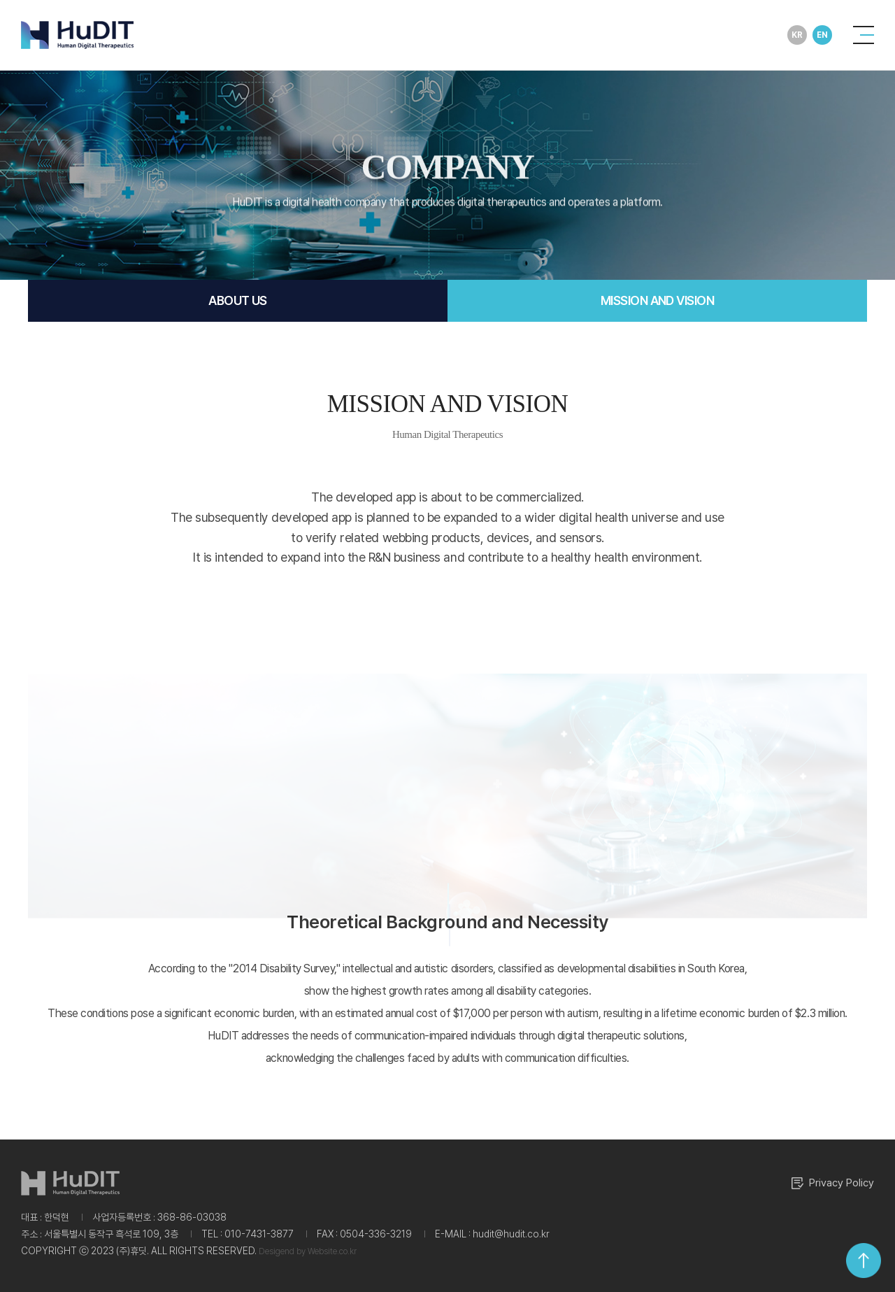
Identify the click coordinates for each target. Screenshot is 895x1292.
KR (797, 35)
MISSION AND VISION (657, 300)
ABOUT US (237, 300)
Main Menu (0, 0)
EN (822, 35)
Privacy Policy (833, 1183)
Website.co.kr (332, 1251)
